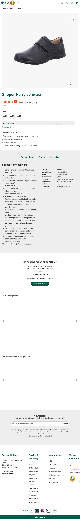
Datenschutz (53, 465)
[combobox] (35, 3)
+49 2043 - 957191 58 (40, 275)
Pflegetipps (32, 495)
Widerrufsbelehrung (55, 472)
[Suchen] (57, 3)
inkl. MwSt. (5, 105)
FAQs (31, 465)
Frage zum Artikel (40, 284)
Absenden (64, 424)
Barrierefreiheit (54, 483)
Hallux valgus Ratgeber (33, 473)
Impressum (52, 468)
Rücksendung (33, 499)
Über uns (52, 479)
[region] (40, 50)
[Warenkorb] (76, 3)
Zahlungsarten (54, 475)
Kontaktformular (8, 474)
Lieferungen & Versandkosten (34, 490)
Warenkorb (40, 517)
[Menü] (62, 3)
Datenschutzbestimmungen (46, 434)
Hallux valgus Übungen (33, 480)
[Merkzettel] (67, 3)
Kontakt (31, 485)
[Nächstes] (75, 85)
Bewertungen (33, 502)
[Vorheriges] (70, 85)
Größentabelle (7, 127)
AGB (50, 461)
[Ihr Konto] (72, 3)
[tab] (27, 158)
